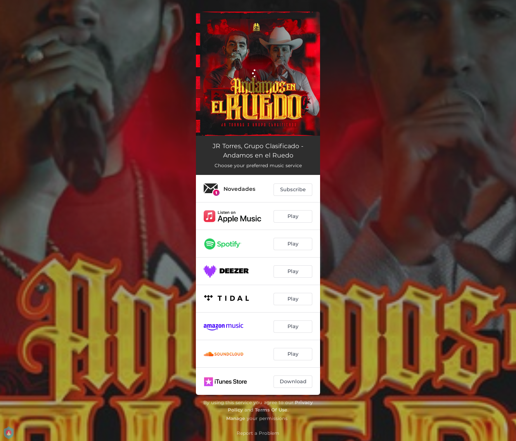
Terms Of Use (271, 410)
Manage (235, 418)
